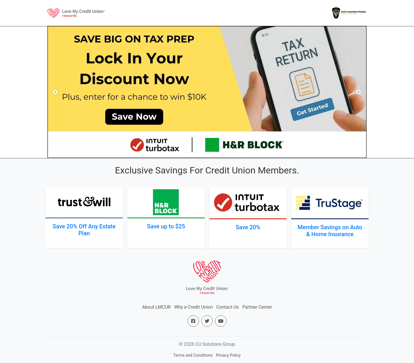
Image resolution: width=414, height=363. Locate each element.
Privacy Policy (228, 355)
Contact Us (227, 307)
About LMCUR (156, 307)
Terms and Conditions (193, 355)
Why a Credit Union (193, 307)
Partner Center (257, 307)
